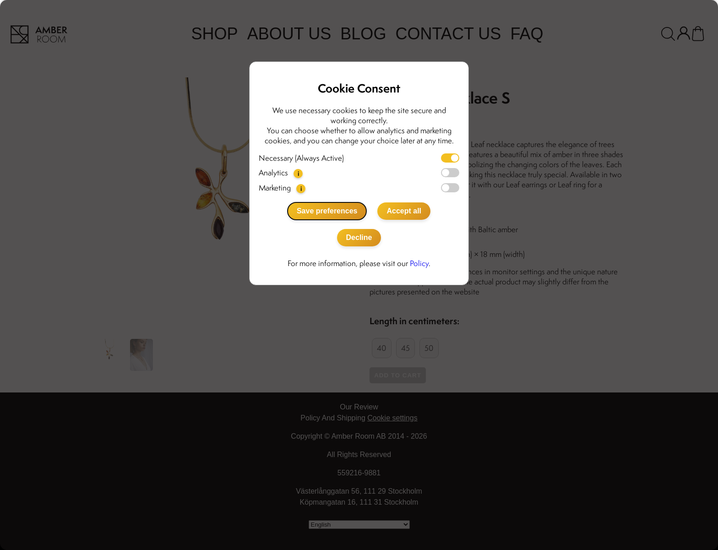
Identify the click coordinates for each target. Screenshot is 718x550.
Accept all (403, 211)
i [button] (298, 173)
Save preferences (327, 211)
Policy (419, 263)
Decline (359, 237)
